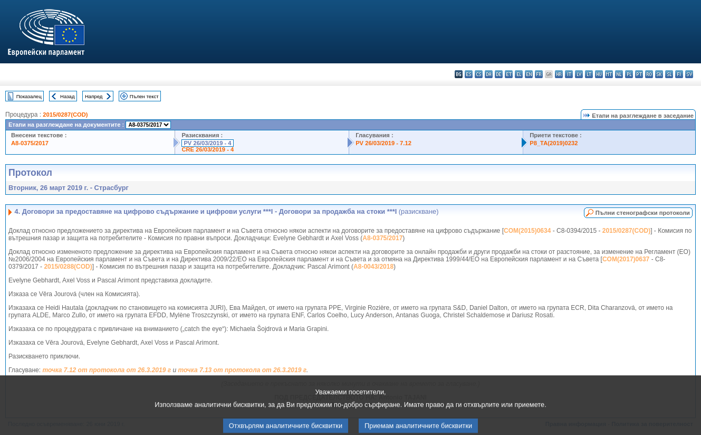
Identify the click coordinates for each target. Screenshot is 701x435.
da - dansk (489, 74)
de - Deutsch (499, 74)
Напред (94, 96)
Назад (67, 96)
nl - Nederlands (619, 74)
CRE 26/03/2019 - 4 (207, 149)
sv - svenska (689, 74)
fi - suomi (679, 74)
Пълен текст (144, 96)
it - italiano (569, 74)
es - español (469, 74)
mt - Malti (609, 74)
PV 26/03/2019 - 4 (207, 143)
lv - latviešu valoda (579, 74)
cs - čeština (479, 74)
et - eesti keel (509, 74)
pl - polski (629, 74)
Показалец (29, 96)
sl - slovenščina (669, 74)
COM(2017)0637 (625, 259)
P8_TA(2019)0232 (554, 143)
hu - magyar (599, 74)
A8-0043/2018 (373, 266)
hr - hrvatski (559, 74)
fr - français (539, 74)
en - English (529, 74)
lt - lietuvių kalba (589, 74)
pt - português (639, 74)
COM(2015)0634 (527, 230)
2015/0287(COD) (65, 114)
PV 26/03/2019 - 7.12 (383, 143)
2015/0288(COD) (68, 266)
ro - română (649, 74)
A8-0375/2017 (30, 143)
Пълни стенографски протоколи (643, 213)
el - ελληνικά (519, 74)
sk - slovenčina (659, 74)
